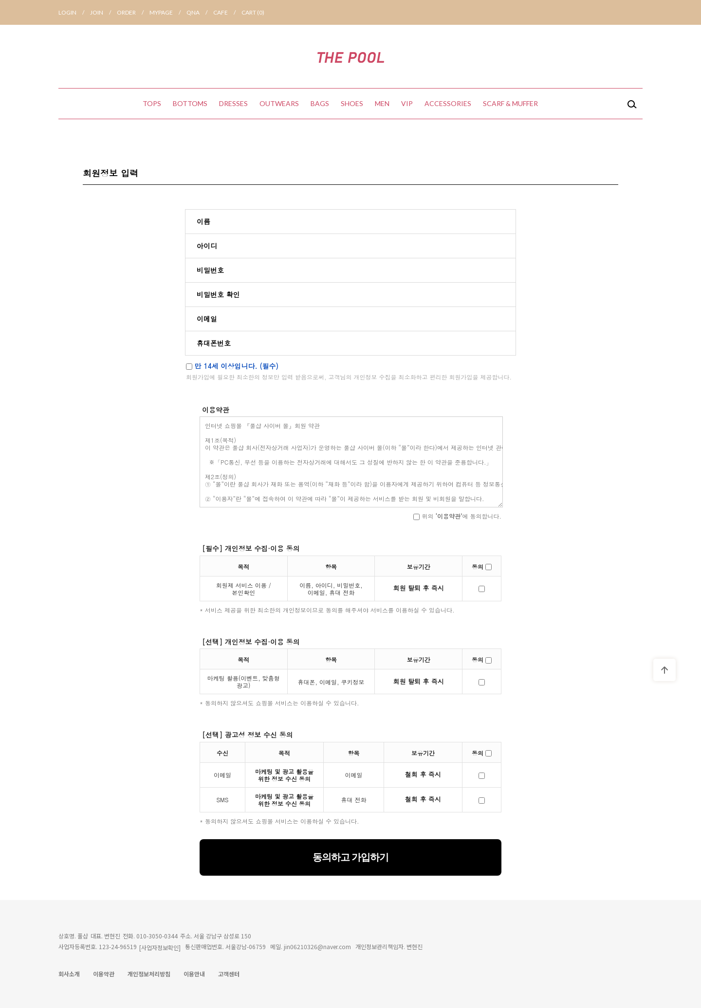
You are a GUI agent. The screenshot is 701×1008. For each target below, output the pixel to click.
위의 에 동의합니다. (457, 516)
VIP (407, 103)
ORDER (133, 12)
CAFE (227, 12)
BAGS (320, 103)
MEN (382, 103)
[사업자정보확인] (160, 947)
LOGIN (74, 12)
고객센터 (229, 974)
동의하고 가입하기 (350, 857)
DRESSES (233, 103)
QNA (199, 12)
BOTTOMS (190, 103)
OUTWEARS (279, 103)
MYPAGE (167, 12)
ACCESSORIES (447, 103)
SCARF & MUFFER (510, 103)
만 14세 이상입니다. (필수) (232, 366)
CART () (252, 12)
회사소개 (69, 974)
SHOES (352, 103)
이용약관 (103, 974)
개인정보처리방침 (149, 974)
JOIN (103, 12)
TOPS (152, 103)
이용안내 (194, 974)
